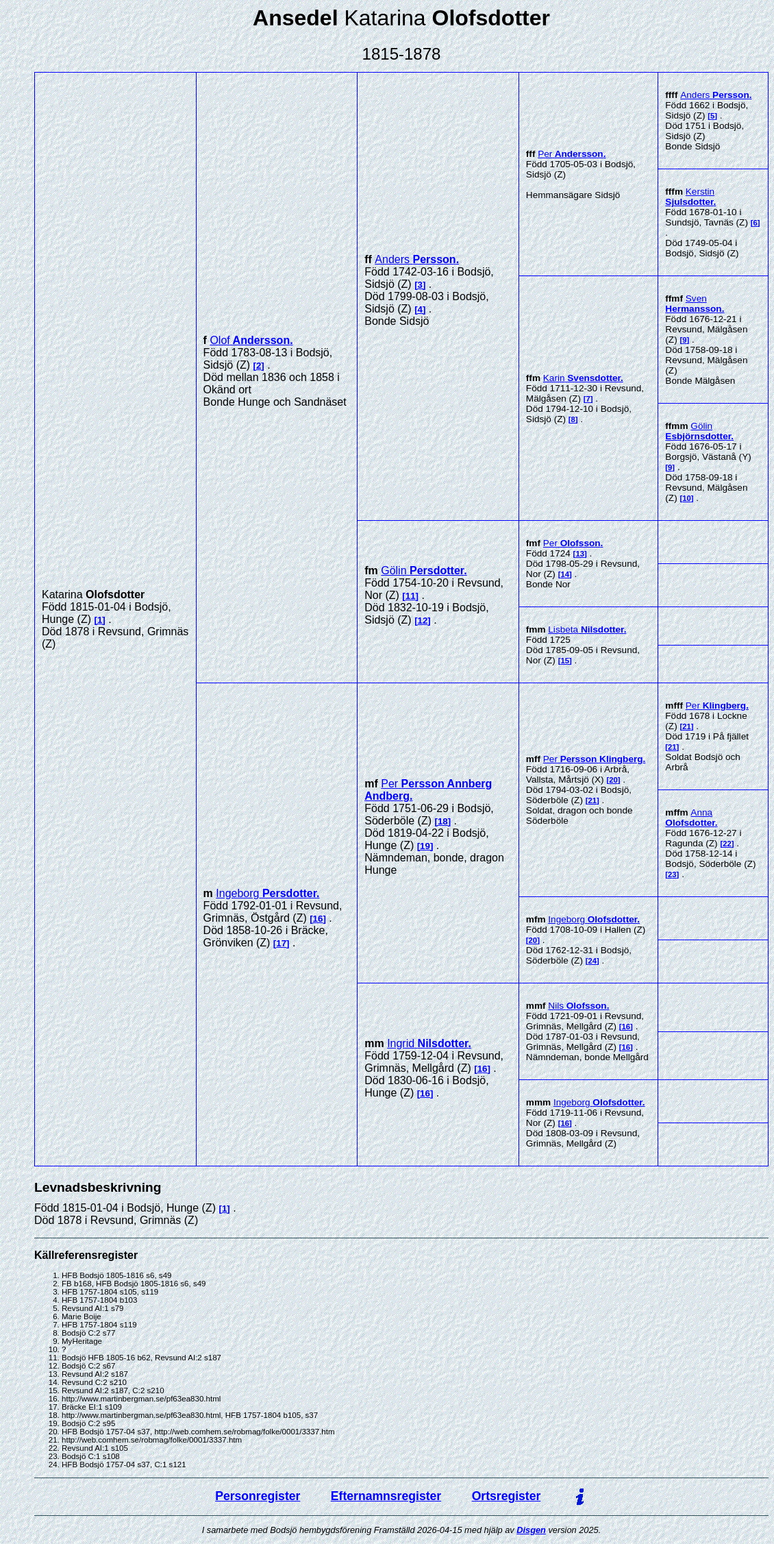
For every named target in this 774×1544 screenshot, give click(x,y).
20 (613, 780)
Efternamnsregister (386, 1496)
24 (592, 961)
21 (592, 800)
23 (672, 874)
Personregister (257, 1496)
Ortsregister (506, 1496)
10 (686, 498)
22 (727, 844)
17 (281, 943)
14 (564, 574)
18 (443, 821)
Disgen (531, 1530)
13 (579, 554)
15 (564, 661)
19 (425, 846)
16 (318, 919)
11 (410, 596)
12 (423, 620)
